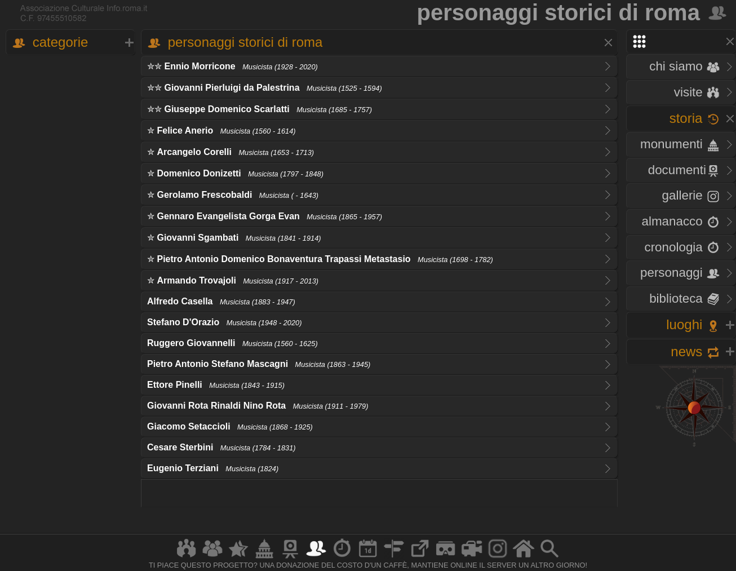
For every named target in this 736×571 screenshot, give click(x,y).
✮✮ (232, 66)
